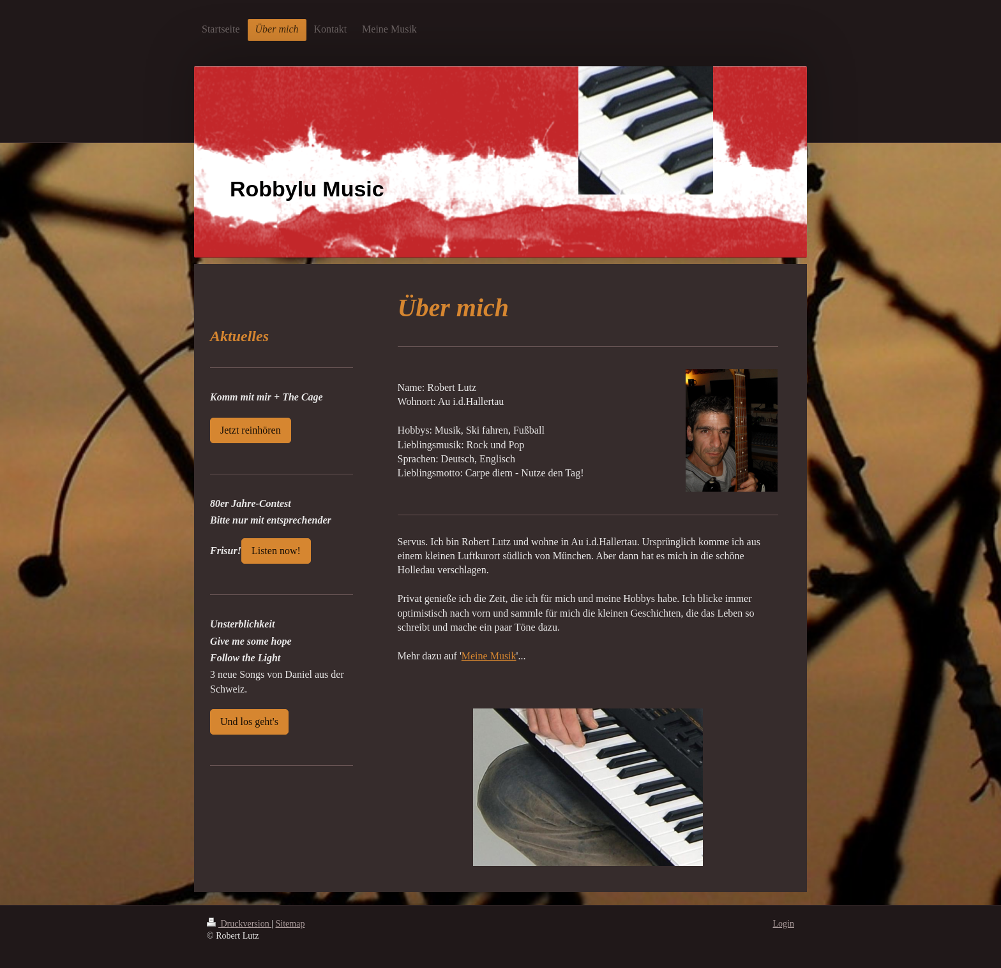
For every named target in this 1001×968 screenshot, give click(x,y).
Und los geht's (249, 721)
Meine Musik (489, 655)
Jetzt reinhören (250, 430)
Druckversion (239, 923)
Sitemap (290, 923)
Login (783, 923)
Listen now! (276, 550)
